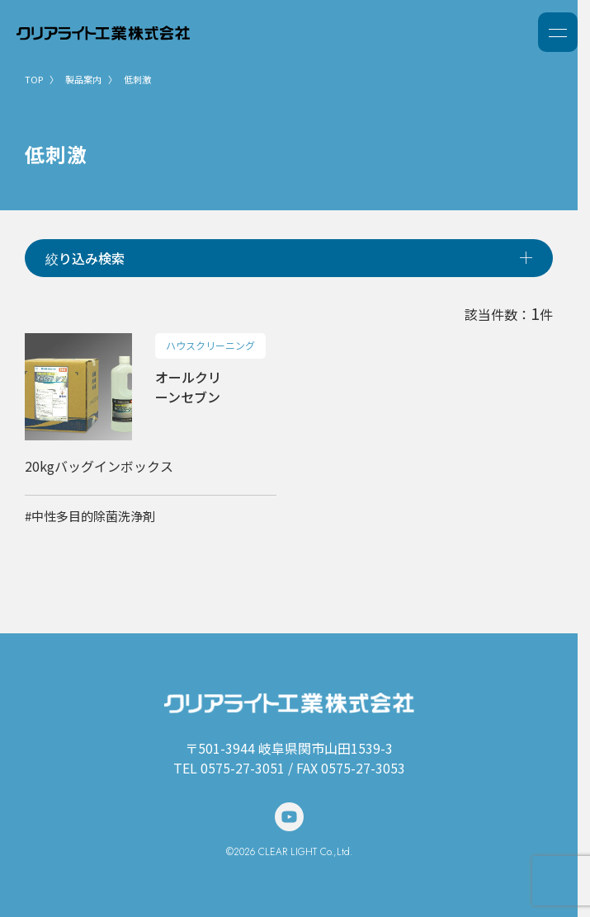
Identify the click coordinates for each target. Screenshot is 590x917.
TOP (34, 79)
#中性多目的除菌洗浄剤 (90, 515)
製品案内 (83, 79)
